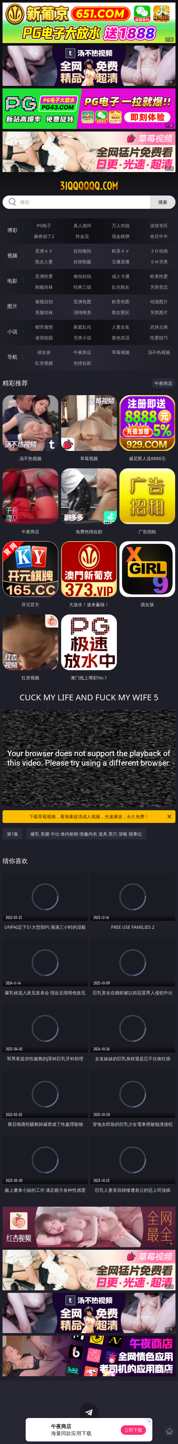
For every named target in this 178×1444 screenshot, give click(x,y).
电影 (12, 280)
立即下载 (133, 1430)
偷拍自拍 (82, 276)
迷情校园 (44, 338)
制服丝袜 (44, 287)
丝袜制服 (82, 262)
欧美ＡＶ (121, 251)
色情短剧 (82, 363)
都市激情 (44, 327)
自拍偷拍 (82, 251)
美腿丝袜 (44, 312)
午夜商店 (82, 352)
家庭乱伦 (82, 327)
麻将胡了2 (44, 236)
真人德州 (82, 225)
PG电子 (44, 225)
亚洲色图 (82, 301)
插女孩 (44, 352)
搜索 (162, 202)
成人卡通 (121, 276)
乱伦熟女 (121, 287)
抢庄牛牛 (159, 236)
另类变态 (159, 287)
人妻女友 (121, 327)
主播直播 (121, 262)
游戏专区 (159, 225)
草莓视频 (121, 352)
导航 (12, 356)
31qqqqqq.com (89, 186)
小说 (12, 331)
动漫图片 (159, 301)
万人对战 (121, 225)
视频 (12, 255)
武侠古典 (159, 327)
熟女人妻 (44, 262)
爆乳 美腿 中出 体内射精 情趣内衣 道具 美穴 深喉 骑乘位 (86, 834)
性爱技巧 (159, 338)
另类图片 (159, 312)
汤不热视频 (159, 352)
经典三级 (82, 287)
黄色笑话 (121, 338)
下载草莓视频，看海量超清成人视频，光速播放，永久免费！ (100, 816)
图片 (12, 306)
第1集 (12, 834)
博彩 (12, 230)
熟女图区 (121, 312)
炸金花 (82, 236)
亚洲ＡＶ (44, 251)
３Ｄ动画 (159, 251)
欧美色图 (121, 301)
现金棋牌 (121, 236)
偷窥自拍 (44, 301)
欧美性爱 (159, 276)
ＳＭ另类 (159, 262)
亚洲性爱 (44, 276)
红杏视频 (44, 363)
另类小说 (82, 338)
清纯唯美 (82, 312)
